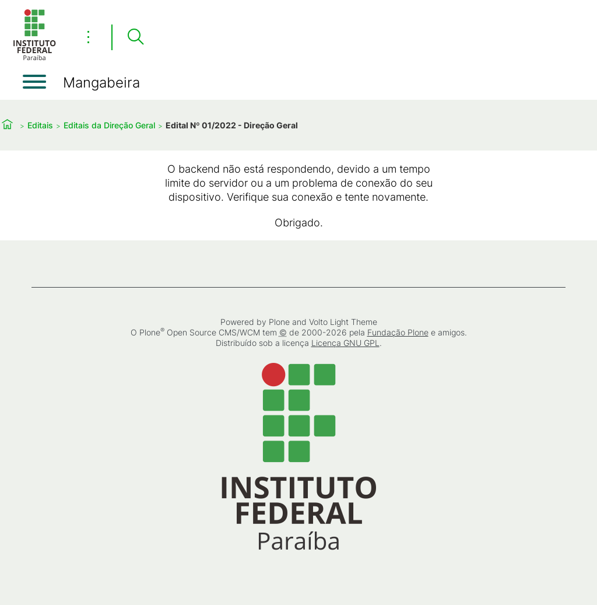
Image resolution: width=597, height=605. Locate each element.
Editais (40, 125)
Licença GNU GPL (345, 343)
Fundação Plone (398, 332)
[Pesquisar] (135, 37)
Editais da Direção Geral (109, 125)
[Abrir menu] (34, 81)
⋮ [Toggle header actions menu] (88, 37)
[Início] (34, 58)
